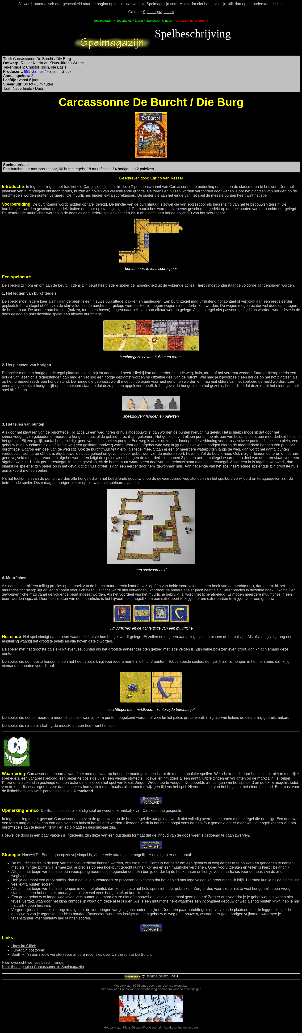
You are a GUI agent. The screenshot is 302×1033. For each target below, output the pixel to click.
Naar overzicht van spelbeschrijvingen (33, 962)
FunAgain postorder (28, 950)
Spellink (18, 954)
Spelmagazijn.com (158, 12)
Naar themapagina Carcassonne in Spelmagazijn (43, 967)
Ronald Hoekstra (157, 976)
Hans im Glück (23, 946)
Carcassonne (95, 187)
